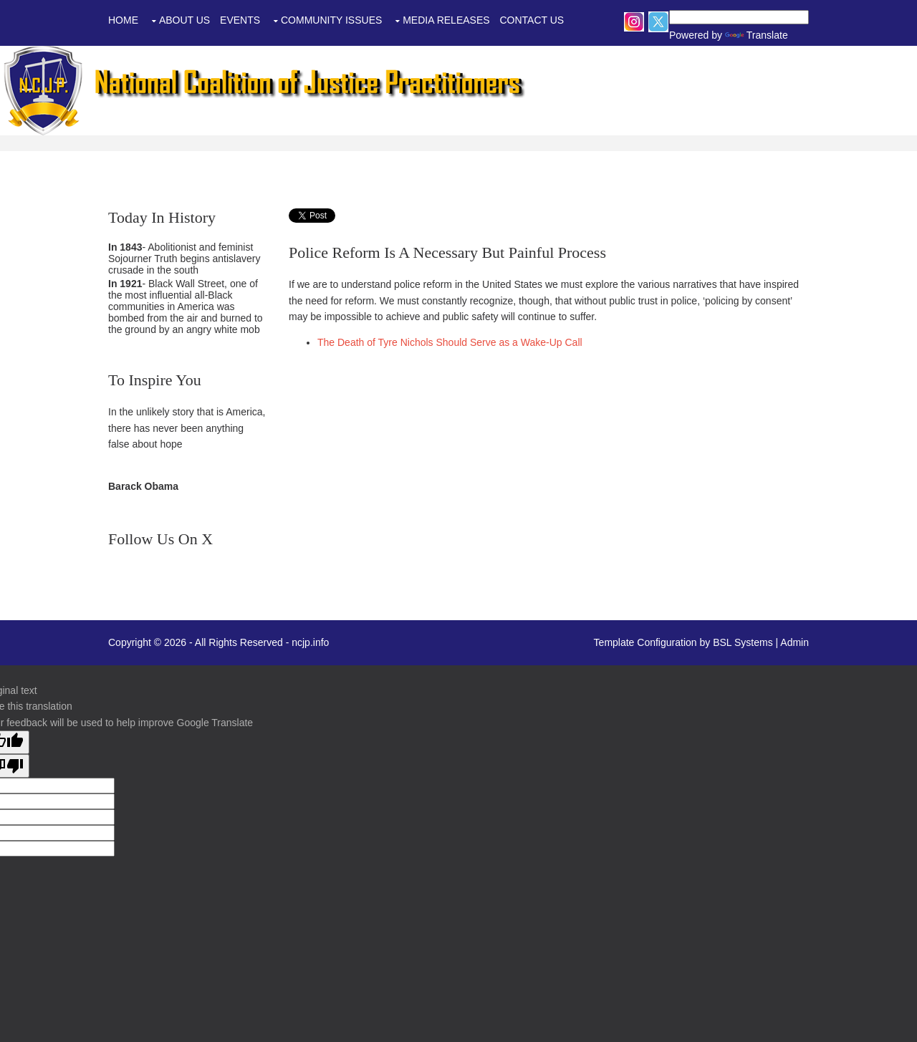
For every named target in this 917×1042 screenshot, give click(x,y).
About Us (184, 20)
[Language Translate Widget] (739, 17)
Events (240, 20)
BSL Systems (743, 642)
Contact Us (531, 20)
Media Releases (446, 20)
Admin (794, 642)
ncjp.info (310, 642)
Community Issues (331, 20)
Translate (735, 35)
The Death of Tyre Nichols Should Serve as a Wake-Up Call (449, 342)
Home (123, 20)
